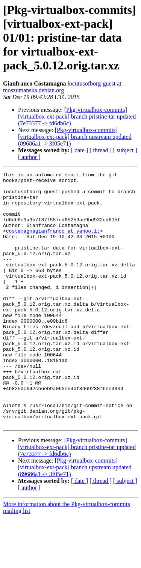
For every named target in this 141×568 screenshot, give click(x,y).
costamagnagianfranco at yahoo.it (53, 243)
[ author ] (29, 157)
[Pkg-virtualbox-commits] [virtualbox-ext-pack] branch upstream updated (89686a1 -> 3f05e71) (75, 137)
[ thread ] (100, 150)
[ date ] (79, 150)
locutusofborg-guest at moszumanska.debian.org (62, 86)
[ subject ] (125, 150)
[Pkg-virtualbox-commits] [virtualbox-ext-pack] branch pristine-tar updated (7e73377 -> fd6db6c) (77, 116)
